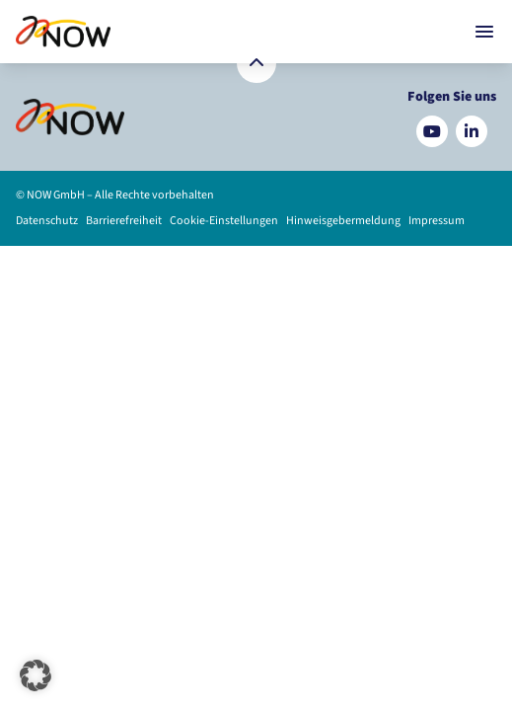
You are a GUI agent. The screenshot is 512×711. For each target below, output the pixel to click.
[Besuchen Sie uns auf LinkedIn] (471, 131)
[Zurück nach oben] (256, 63)
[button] (35, 675)
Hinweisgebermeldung (343, 220)
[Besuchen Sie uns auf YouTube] (432, 131)
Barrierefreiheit (124, 220)
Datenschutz (47, 220)
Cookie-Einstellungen (224, 220)
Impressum (436, 220)
